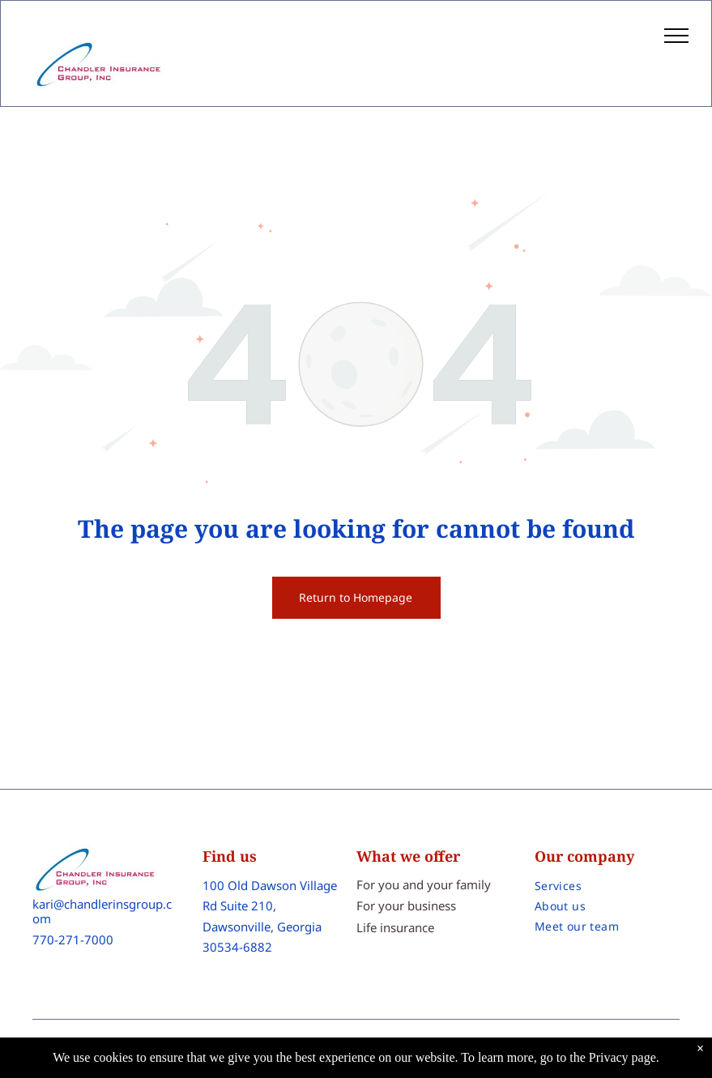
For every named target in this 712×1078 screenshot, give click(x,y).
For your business (406, 905)
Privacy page (622, 1057)
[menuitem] (607, 886)
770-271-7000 (72, 939)
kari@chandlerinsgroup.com (102, 911)
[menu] (676, 36)
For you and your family (423, 884)
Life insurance (395, 927)
